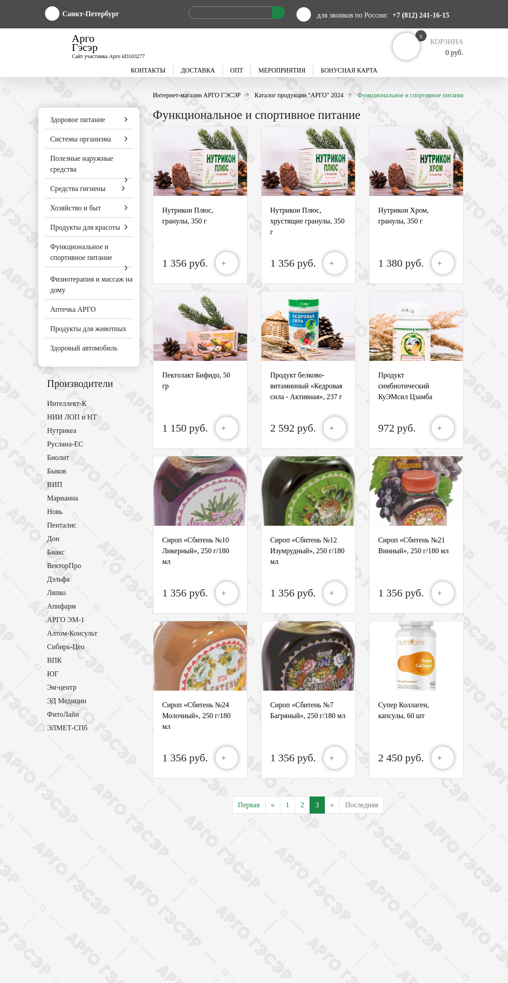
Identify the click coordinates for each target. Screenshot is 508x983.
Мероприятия (281, 70)
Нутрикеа (61, 430)
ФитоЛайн (63, 714)
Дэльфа (58, 579)
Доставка (198, 70)
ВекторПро (64, 565)
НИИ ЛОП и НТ (72, 417)
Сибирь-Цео (66, 647)
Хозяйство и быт (75, 208)
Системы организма (80, 139)
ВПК (54, 660)
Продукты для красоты (85, 227)
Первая (249, 805)
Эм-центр (61, 687)
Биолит (58, 457)
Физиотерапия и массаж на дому (91, 284)
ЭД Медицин (66, 701)
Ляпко (56, 592)
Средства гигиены (78, 188)
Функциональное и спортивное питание (81, 252)
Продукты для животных (88, 328)
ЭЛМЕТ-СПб (67, 728)
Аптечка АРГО (73, 309)
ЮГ (53, 674)
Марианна (62, 498)
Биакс (56, 552)
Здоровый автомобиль (83, 348)
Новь (55, 511)
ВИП (55, 484)
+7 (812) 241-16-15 (420, 15)
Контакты (147, 70)
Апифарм (61, 606)
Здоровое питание (77, 119)
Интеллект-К (67, 403)
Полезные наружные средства (81, 164)
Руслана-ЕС (65, 444)
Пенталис (61, 525)
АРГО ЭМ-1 (66, 619)
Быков (56, 471)
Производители (80, 383)
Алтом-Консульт (72, 633)
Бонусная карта (349, 70)
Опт (236, 70)
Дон (53, 538)
